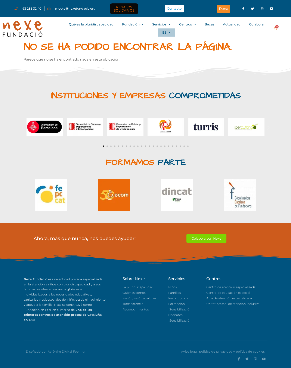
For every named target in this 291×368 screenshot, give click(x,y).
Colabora (256, 24)
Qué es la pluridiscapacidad (91, 24)
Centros (187, 24)
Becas (209, 24)
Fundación (133, 24)
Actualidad (232, 24)
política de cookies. (250, 351)
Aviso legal (189, 351)
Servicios (161, 24)
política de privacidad (215, 351)
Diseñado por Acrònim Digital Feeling (55, 351)
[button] (22, 127)
